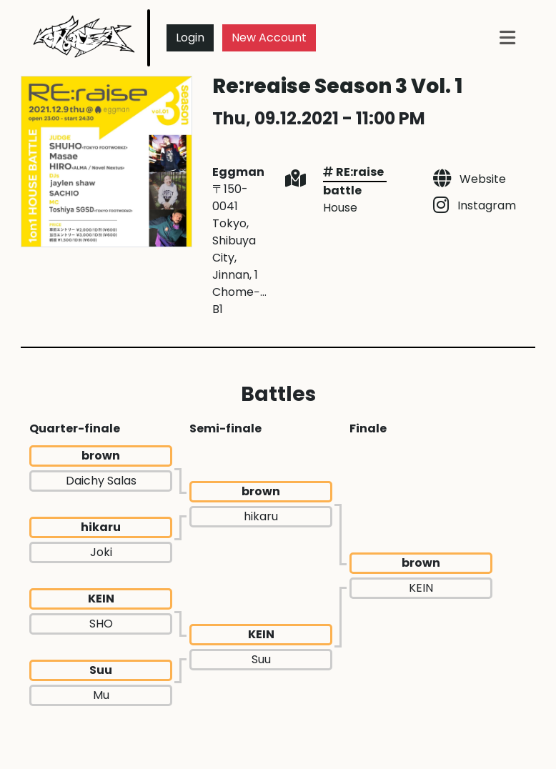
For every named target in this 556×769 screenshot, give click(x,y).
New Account (269, 37)
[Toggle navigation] (507, 37)
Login (190, 37)
